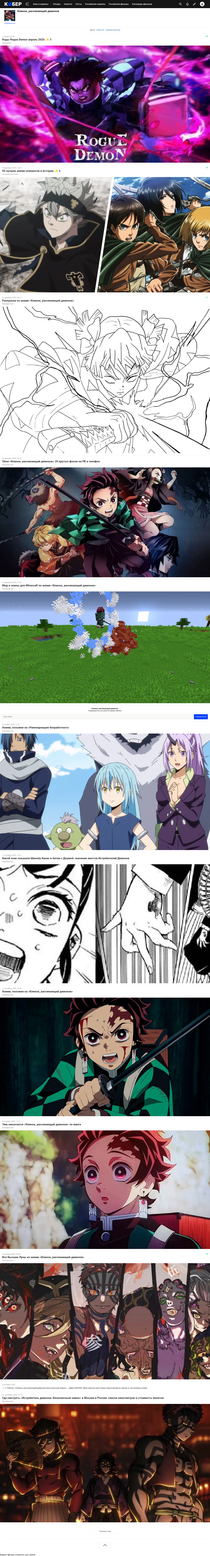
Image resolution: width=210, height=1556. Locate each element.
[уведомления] (187, 4)
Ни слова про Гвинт (10, 174)
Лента (92, 30)
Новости (100, 30)
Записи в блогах (113, 30)
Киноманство (7, 304)
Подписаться (9, 23)
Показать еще (105, 1531)
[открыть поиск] (180, 4)
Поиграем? (6, 43)
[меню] (27, 4)
